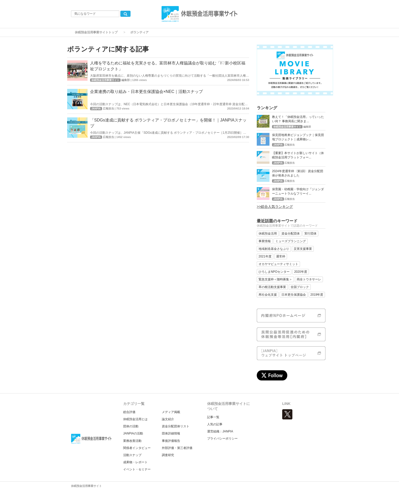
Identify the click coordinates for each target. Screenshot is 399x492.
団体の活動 (130, 426)
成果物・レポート (135, 462)
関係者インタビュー (137, 448)
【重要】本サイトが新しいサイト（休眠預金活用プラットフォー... (298, 155)
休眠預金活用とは (135, 419)
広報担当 (108, 108)
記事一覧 (213, 417)
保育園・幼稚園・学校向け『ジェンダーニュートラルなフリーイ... (298, 191)
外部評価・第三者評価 (177, 448)
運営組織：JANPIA (220, 431)
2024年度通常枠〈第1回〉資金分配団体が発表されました (297, 173)
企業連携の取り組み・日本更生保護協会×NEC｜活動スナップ (146, 91)
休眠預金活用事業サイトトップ (96, 32)
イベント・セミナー (137, 469)
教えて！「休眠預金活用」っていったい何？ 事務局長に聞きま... (298, 119)
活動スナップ (132, 455)
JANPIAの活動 (133, 433)
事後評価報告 (171, 441)
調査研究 (168, 455)
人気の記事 (214, 424)
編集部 (125, 79)
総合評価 (129, 412)
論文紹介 (168, 419)
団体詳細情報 (171, 433)
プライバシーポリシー (222, 438)
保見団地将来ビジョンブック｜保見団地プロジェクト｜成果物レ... (298, 137)
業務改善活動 (132, 441)
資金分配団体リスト (175, 426)
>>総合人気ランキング (275, 206)
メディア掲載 (171, 412)
